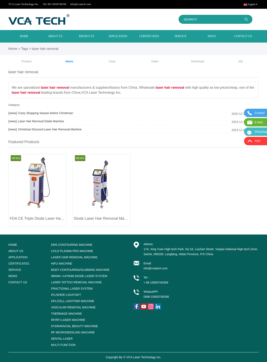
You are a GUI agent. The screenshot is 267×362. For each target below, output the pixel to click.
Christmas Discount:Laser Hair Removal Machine (45, 129)
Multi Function (63, 345)
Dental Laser (62, 338)
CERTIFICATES (149, 36)
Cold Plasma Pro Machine (72, 251)
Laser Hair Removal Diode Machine (36, 121)
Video (155, 61)
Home (12, 48)
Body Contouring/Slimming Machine (80, 269)
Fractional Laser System (72, 288)
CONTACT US (243, 36)
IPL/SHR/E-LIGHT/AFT (66, 294)
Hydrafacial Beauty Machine (74, 326)
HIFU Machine (61, 263)
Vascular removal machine (73, 307)
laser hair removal (45, 48)
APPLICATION (117, 36)
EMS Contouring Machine (71, 244)
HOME (24, 36)
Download (197, 61)
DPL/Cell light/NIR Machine (72, 301)
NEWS (212, 36)
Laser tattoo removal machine (76, 282)
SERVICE (180, 36)
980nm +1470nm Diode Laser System (79, 276)
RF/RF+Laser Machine (68, 320)
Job (240, 61)
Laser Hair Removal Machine (74, 257)
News (69, 61)
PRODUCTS (86, 36)
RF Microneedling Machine (73, 332)
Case (112, 61)
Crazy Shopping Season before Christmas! (40, 113)
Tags (24, 48)
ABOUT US (55, 36)
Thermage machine (66, 313)
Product (26, 61)
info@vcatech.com (80, 4)
